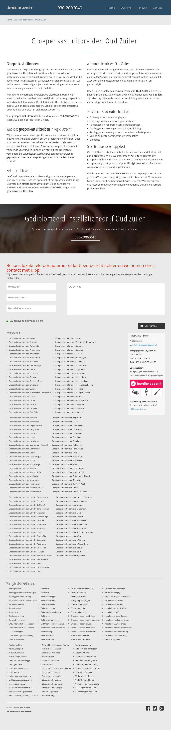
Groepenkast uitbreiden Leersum (23, 433)
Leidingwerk (14, 672)
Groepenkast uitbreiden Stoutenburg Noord (71, 476)
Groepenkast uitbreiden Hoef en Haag (71, 381)
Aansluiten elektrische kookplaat (23, 600)
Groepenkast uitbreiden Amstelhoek (24, 357)
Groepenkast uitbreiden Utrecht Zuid (24, 571)
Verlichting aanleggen (84, 676)
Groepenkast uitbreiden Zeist (68, 551)
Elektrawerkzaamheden (51, 612)
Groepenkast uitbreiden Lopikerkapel (25, 456)
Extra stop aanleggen (80, 604)
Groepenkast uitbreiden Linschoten (24, 441)
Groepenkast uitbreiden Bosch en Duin (25, 381)
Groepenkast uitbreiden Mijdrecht (23, 476)
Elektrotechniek (47, 639)
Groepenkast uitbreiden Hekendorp (70, 377)
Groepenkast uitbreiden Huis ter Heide (71, 400)
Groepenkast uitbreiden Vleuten (70, 513)
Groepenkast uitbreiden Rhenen (66, 452)
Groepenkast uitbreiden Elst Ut (68, 353)
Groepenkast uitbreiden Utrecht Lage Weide (27, 513)
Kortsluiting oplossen (18, 656)
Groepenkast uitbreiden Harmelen (69, 373)
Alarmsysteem (15, 608)
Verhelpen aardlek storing (86, 664)
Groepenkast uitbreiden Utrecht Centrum (26, 501)
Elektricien (45, 616)
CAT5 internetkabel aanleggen (21, 624)
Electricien (45, 592)
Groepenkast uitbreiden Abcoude (23, 342)
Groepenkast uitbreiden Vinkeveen (71, 509)
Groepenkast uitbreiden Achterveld (24, 346)
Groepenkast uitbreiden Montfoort (24, 480)
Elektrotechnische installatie (83, 588)
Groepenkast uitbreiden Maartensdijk (25, 472)
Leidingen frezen (16, 664)
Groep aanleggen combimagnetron (86, 620)
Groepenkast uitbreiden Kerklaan (23, 417)
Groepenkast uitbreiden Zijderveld (70, 555)
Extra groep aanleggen (80, 600)
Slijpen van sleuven (50, 660)
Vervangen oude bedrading (87, 684)
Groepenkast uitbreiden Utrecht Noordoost (27, 524)
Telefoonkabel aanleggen (86, 648)
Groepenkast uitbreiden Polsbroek (67, 445)
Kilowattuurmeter (16, 652)
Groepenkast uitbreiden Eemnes (69, 350)
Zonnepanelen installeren (86, 691)
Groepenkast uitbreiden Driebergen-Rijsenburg (75, 342)
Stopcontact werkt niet (52, 676)
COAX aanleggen (16, 631)
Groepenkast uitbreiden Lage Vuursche (25, 425)
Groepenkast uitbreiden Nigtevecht (67, 417)
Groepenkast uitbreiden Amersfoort (24, 353)
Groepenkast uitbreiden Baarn (22, 369)
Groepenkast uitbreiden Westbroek (71, 528)
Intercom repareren (113, 639)
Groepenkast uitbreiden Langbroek (24, 429)
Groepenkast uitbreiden (81, 639)
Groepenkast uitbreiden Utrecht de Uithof (27, 505)
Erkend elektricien (78, 596)
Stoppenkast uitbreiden (52, 684)
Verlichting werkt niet (84, 680)
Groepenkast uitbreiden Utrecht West (25, 563)
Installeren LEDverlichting (115, 624)
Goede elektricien (78, 612)
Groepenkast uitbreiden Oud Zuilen (30, 19)
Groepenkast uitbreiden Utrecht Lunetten (26, 520)
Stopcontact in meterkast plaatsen (56, 668)
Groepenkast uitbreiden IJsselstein (69, 404)
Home (9, 19)
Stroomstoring (48, 695)
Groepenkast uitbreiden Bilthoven (23, 377)
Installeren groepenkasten (116, 616)
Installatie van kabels (114, 604)
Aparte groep (14, 612)
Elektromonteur (47, 635)
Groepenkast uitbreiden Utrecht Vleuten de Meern (30, 555)
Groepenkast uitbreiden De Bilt (22, 400)
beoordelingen (139, 409)
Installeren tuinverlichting (116, 635)
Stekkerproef (47, 664)
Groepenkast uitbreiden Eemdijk (69, 346)
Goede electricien (78, 608)
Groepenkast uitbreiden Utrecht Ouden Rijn (27, 536)
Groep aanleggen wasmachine (83, 631)
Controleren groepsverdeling (21, 635)
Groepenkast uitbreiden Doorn (68, 338)
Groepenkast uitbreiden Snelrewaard (68, 460)
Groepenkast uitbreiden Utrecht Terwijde (26, 551)
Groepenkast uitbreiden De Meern (23, 408)
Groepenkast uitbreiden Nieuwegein (24, 484)
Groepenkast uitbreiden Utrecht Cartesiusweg (28, 497)
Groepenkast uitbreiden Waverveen (71, 520)
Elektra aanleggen (48, 596)
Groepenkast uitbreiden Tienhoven (67, 480)
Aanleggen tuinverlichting (20, 596)
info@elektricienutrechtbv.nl (144, 345)
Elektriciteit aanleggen (50, 620)
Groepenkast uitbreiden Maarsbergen (25, 464)
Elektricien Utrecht (19, 8)
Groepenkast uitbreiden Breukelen (23, 385)
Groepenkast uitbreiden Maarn (22, 460)
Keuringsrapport (16, 648)
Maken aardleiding (17, 684)
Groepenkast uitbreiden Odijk (65, 421)
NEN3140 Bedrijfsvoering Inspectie (23, 695)
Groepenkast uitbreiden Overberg (66, 437)
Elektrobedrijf (46, 631)
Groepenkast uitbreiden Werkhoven (71, 524)
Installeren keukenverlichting (117, 620)
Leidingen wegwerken (18, 668)
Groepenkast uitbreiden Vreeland (70, 516)
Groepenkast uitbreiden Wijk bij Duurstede (74, 532)
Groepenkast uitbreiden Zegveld (70, 547)
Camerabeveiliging (17, 620)
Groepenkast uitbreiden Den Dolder (24, 412)
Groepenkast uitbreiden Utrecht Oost (25, 532)
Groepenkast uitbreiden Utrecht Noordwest (27, 528)
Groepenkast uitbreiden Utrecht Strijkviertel (27, 547)
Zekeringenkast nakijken (85, 687)
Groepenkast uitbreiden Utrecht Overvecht (27, 540)
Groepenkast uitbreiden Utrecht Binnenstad (71, 491)
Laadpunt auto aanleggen (20, 660)
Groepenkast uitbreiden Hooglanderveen (72, 392)
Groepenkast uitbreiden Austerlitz (23, 361)
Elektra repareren (48, 608)
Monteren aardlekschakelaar (21, 687)
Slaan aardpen (48, 656)
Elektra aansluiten (48, 600)
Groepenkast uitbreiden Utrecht (65, 487)
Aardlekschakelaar (16, 604)
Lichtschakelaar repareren (20, 676)
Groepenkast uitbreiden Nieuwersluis (25, 491)
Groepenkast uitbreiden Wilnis (69, 536)
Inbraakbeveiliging (112, 592)
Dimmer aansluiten (17, 639)
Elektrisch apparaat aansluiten (54, 624)
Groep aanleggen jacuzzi (81, 624)
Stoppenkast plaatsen (51, 680)
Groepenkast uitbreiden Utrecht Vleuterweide (28, 559)
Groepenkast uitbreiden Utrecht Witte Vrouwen (29, 567)
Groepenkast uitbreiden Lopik (22, 452)
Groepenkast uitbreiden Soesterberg (67, 468)
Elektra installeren (48, 604)
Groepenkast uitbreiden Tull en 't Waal (68, 484)
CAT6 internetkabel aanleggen (21, 627)
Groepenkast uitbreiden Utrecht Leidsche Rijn (28, 516)
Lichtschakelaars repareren (20, 680)
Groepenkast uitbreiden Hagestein (70, 369)
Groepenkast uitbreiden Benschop (23, 373)
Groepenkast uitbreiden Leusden (23, 437)
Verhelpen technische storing (87, 668)
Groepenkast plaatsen (80, 635)
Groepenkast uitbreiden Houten (69, 396)
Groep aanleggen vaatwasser (83, 627)
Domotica (45, 588)
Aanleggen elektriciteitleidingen (22, 592)
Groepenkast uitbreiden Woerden (70, 540)
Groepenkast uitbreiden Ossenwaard (68, 425)
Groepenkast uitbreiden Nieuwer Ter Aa (26, 487)
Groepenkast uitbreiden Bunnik (22, 389)
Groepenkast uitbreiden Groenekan (70, 361)
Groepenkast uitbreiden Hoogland (70, 389)
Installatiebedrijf (112, 612)
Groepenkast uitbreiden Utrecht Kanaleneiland (29, 509)
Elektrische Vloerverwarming (53, 627)
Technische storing (83, 645)
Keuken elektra (15, 645)
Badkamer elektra (16, 616)
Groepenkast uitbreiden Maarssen (23, 468)
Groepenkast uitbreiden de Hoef (23, 404)
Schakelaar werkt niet (51, 652)
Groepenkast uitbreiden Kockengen (24, 421)
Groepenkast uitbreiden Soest (65, 464)
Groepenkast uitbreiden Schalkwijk (67, 456)
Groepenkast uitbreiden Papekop (66, 441)
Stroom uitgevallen (50, 691)
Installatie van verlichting (115, 608)
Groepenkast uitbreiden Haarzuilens (70, 365)
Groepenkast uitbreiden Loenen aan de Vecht (28, 445)
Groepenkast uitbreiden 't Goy (22, 338)
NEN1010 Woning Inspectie (20, 691)
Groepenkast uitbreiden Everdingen (70, 357)
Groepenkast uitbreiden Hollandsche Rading (74, 385)
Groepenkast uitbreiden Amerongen (24, 350)
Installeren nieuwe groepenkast (118, 627)
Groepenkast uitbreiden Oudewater (67, 433)
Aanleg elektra (15, 588)
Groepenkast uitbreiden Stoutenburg (68, 472)
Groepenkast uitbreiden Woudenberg (72, 544)
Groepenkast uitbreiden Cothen (22, 396)
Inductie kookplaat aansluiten (117, 596)
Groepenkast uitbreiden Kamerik (69, 412)
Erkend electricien (78, 592)
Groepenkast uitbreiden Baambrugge (25, 365)
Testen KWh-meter (83, 652)
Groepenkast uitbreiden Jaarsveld (69, 408)
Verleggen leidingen (83, 672)
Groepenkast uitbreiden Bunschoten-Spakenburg (30, 392)
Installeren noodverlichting (116, 631)
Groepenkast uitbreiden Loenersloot (24, 448)
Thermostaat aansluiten (85, 656)
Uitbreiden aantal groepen (86, 660)
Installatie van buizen (114, 600)
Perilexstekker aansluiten (53, 648)
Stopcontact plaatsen (51, 672)
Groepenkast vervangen (115, 588)
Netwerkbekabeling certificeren (55, 645)
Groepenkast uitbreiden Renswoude (67, 448)
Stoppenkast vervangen (52, 687)
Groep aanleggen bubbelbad (83, 616)
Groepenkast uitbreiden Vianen (69, 505)
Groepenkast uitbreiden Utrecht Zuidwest (74, 497)
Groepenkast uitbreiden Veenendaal (71, 501)
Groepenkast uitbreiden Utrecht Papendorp (27, 544)
